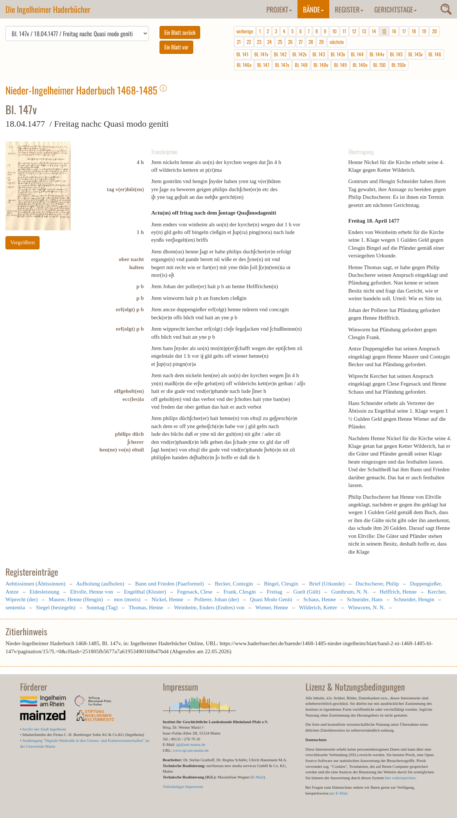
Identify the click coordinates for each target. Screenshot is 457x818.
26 (290, 41)
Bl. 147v (282, 64)
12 (354, 31)
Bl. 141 (242, 54)
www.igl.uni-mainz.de (191, 750)
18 (414, 31)
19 (424, 31)
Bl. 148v (321, 64)
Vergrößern (22, 242)
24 (269, 41)
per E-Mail (338, 793)
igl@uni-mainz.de (190, 744)
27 (301, 41)
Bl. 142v (299, 54)
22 (249, 41)
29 (321, 41)
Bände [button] (313, 9)
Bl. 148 (301, 64)
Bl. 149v (360, 64)
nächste (337, 41)
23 (259, 41)
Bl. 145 (396, 54)
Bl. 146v (244, 64)
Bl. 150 (379, 64)
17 (404, 31)
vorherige (244, 31)
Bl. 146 (434, 54)
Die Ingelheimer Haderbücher (47, 9)
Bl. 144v (377, 54)
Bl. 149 (340, 64)
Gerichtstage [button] (395, 9)
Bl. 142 (280, 54)
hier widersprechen (400, 778)
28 (310, 41)
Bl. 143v (338, 54)
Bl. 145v (415, 54)
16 (394, 31)
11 (344, 31)
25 (280, 41)
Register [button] (349, 9)
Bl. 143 (318, 54)
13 (364, 31)
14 (374, 31)
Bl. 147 (263, 64)
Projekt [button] (279, 9)
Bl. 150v (399, 64)
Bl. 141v (261, 54)
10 (334, 31)
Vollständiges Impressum (183, 786)
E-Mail (257, 777)
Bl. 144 (357, 54)
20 (434, 31)
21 (239, 41)
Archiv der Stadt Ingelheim (44, 729)
